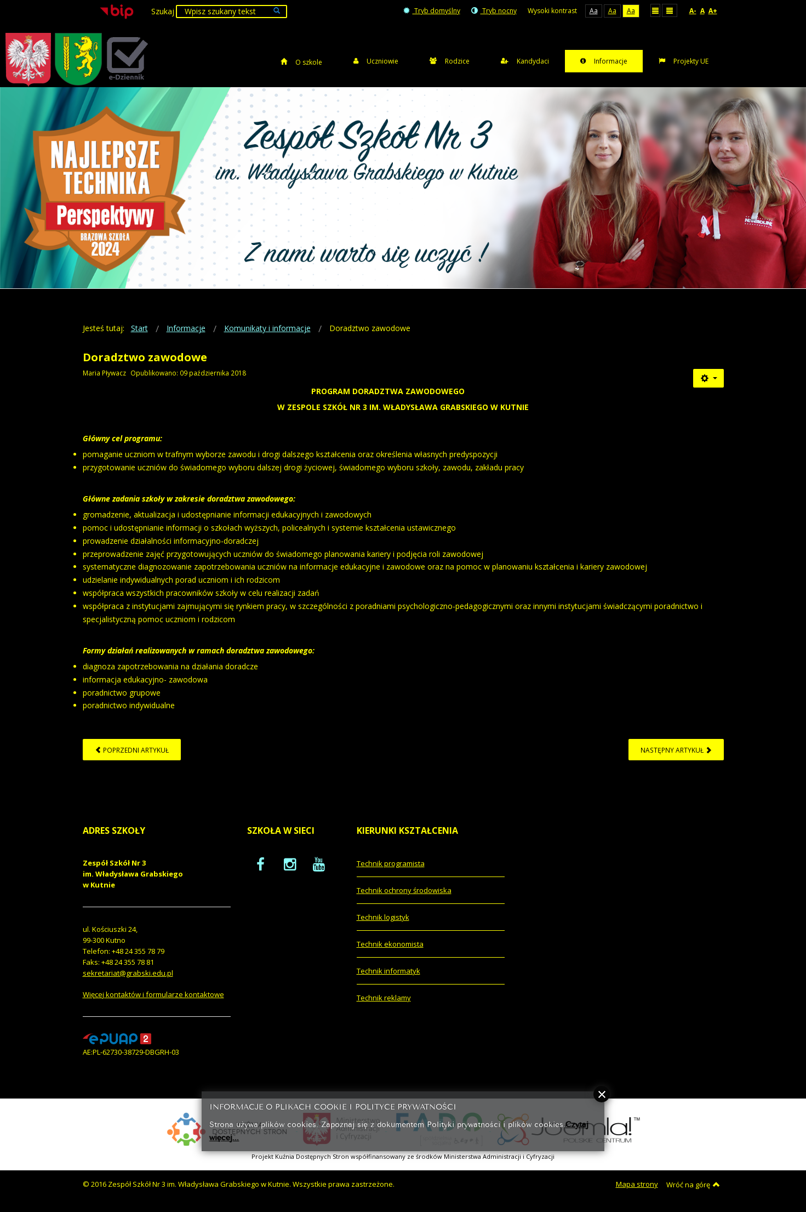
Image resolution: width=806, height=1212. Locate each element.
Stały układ (655, 10)
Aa (594, 10)
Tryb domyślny (431, 10)
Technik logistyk (383, 917)
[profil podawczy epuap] (117, 1038)
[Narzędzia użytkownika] (708, 378)
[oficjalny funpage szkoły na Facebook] (260, 864)
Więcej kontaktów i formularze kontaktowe (153, 994)
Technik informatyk (388, 971)
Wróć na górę (693, 1184)
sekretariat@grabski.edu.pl (128, 973)
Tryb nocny (494, 10)
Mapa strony (637, 1184)
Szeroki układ (669, 10)
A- (692, 10)
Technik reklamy (384, 998)
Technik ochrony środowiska (404, 890)
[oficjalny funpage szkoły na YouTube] (319, 864)
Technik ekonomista (390, 944)
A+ (712, 10)
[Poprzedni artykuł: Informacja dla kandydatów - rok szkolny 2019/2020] (132, 749)
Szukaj (162, 11)
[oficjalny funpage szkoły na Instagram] (290, 864)
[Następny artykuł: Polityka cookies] (676, 749)
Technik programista (391, 863)
